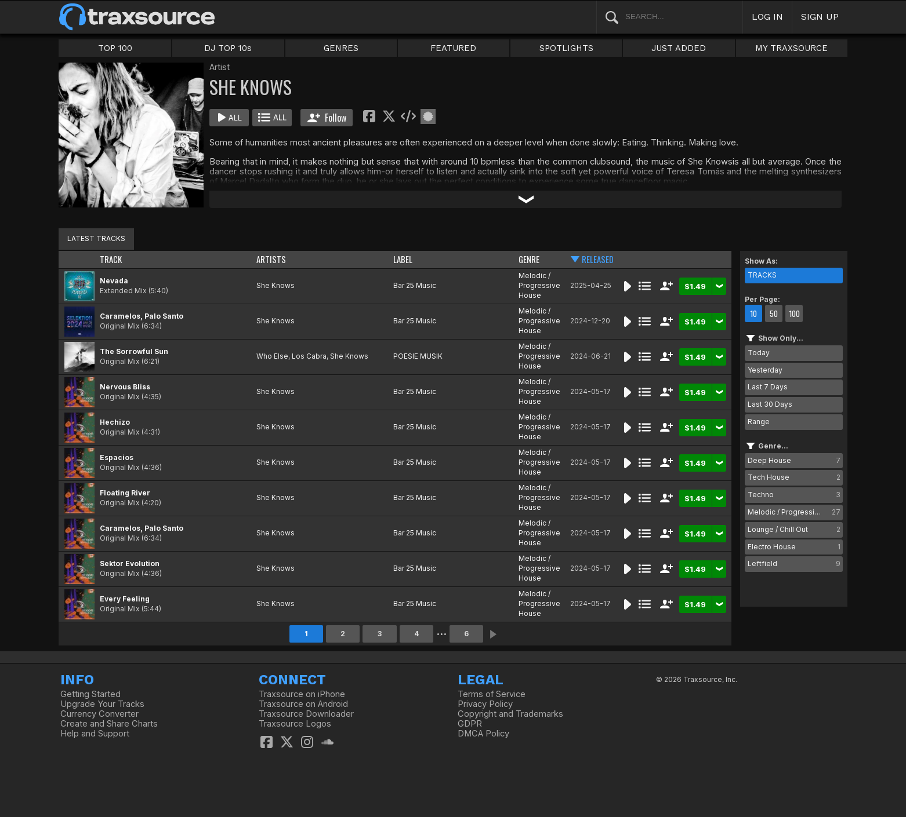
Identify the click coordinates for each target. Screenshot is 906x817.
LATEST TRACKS (96, 238)
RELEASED (598, 259)
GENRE (529, 259)
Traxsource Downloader (306, 714)
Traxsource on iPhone (302, 694)
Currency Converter (99, 714)
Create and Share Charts (109, 723)
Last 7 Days (768, 386)
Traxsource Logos (295, 723)
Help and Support (94, 733)
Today (759, 352)
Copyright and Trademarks (510, 714)
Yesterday (765, 370)
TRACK (111, 259)
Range (759, 421)
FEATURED (453, 48)
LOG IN (767, 16)
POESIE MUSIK (418, 356)
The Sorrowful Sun (134, 351)
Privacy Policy (485, 704)
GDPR (470, 723)
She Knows (275, 285)
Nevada (114, 280)
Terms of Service (492, 694)
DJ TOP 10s (228, 48)
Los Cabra (309, 356)
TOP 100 (115, 48)
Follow (326, 118)
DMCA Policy (483, 733)
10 (753, 313)
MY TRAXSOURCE (791, 48)
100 (794, 313)
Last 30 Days (770, 404)
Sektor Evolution (130, 563)
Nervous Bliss (125, 386)
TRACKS (762, 275)
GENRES (341, 48)
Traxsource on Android (303, 704)
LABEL (402, 259)
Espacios (116, 457)
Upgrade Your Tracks (102, 704)
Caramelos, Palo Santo (141, 316)
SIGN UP (820, 16)
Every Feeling (125, 598)
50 (774, 313)
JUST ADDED (678, 48)
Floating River (125, 492)
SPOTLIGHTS (566, 48)
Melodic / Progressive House (539, 285)
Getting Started (90, 694)
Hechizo (115, 422)
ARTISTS (271, 259)
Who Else (272, 356)
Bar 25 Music (414, 285)
